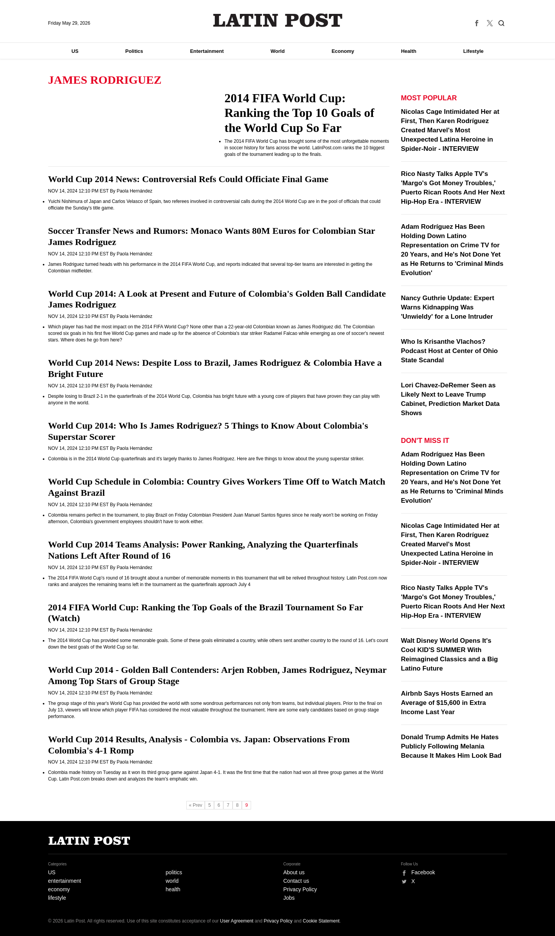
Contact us (296, 881)
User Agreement (236, 921)
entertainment (64, 881)
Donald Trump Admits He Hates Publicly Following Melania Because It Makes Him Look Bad (451, 746)
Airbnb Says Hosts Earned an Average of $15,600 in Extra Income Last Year (447, 703)
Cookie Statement (321, 921)
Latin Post (277, 20)
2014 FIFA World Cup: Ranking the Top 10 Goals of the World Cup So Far (299, 113)
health (173, 889)
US (74, 51)
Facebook (423, 872)
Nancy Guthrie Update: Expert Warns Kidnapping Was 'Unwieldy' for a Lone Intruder (447, 307)
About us (294, 872)
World (278, 51)
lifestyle (57, 898)
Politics (134, 51)
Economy (343, 51)
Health (409, 51)
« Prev (195, 805)
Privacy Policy (300, 889)
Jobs (289, 898)
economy (59, 889)
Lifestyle (473, 51)
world (172, 881)
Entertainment (207, 51)
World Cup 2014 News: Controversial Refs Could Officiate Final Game (188, 179)
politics (174, 872)
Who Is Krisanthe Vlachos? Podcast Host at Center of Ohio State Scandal (449, 351)
